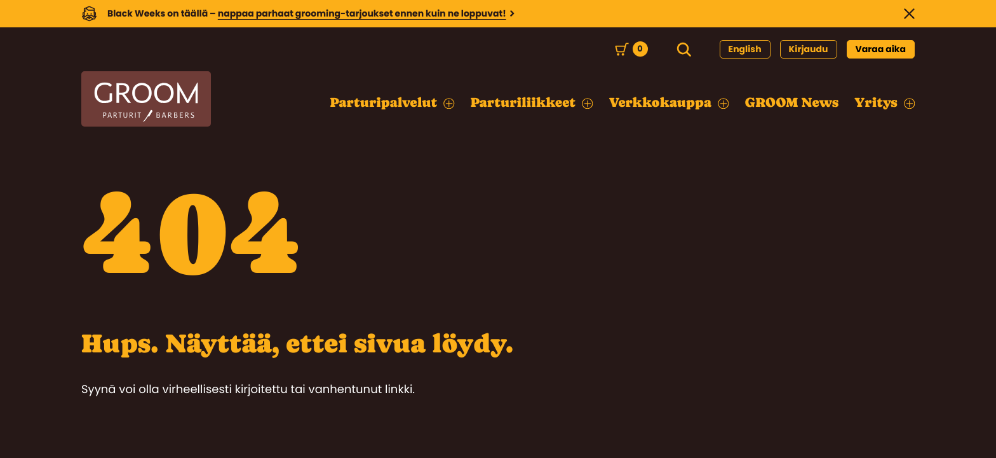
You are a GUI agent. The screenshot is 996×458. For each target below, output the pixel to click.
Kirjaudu (808, 49)
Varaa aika (881, 49)
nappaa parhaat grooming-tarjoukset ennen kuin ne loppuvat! (362, 13)
